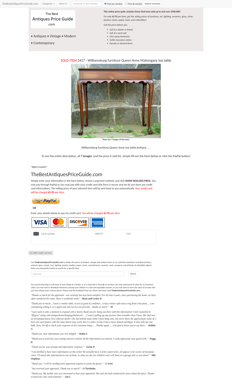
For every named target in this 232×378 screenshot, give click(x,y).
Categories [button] (48, 4)
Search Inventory (152, 4)
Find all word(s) (132, 4)
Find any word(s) (112, 4)
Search (133, 266)
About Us (63, 3)
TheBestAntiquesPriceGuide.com (20, 3)
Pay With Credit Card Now (41, 245)
